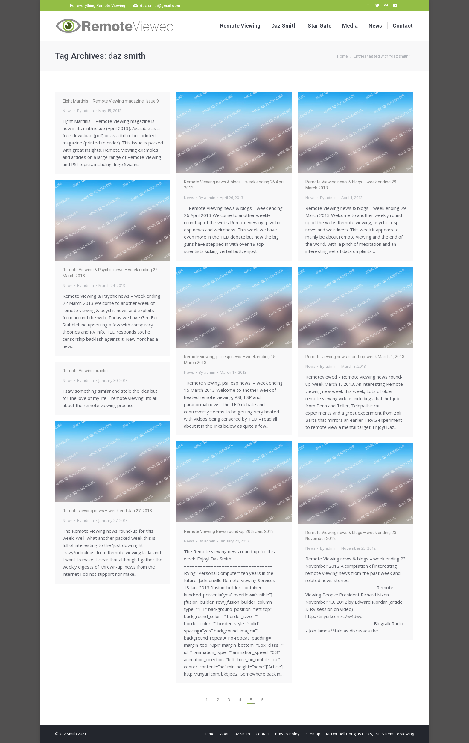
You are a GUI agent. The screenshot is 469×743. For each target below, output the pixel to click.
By (85, 110)
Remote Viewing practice (86, 370)
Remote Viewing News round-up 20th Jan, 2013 (229, 531)
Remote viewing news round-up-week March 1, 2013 (354, 356)
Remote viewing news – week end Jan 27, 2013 (107, 510)
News (68, 110)
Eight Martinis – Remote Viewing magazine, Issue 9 (111, 101)
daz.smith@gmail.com (160, 5)
